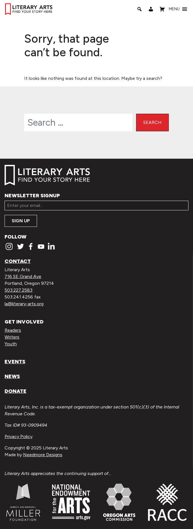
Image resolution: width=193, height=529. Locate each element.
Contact (18, 261)
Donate (15, 391)
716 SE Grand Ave (23, 276)
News (12, 376)
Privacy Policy (18, 436)
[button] (174, 9)
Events (15, 361)
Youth (11, 344)
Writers (12, 337)
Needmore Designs (42, 454)
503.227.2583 (18, 290)
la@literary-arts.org (24, 303)
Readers (13, 330)
